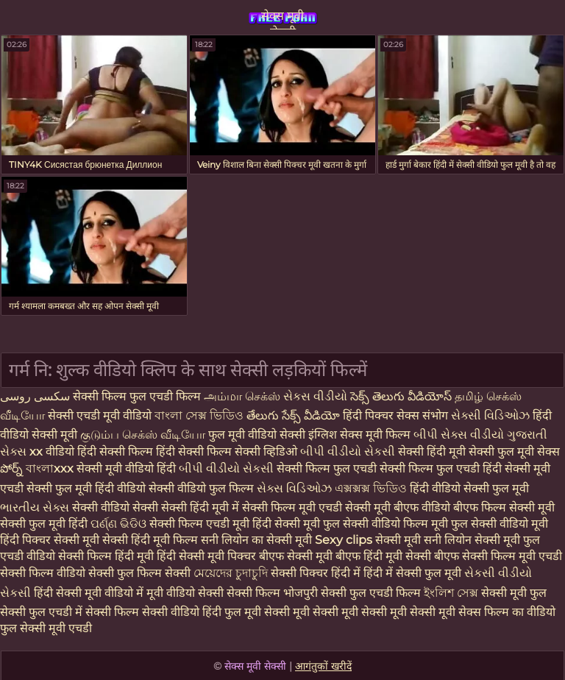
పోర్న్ (13, 468)
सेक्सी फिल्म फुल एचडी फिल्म (138, 396)
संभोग (436, 415)
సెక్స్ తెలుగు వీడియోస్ (402, 396)
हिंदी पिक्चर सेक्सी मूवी (49, 540)
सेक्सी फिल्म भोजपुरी (274, 593)
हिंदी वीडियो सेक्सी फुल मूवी (469, 488)
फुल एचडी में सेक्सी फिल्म (84, 612)
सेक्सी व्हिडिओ (267, 451)
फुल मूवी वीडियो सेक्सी (258, 435)
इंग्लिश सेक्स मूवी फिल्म (360, 435)
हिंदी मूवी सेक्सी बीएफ (411, 556)
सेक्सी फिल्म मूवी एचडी (293, 507)
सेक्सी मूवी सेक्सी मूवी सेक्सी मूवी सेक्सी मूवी (361, 612)
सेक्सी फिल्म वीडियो (44, 573)
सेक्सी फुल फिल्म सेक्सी (140, 573)
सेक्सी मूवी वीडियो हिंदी (128, 468)
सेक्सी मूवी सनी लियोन (423, 540)
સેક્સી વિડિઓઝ (492, 415)
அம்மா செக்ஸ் (242, 396)
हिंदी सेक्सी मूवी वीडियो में (90, 593)
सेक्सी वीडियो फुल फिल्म (203, 488)
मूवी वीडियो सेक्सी (186, 593)
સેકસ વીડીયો (315, 396)
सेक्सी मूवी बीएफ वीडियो (397, 507)
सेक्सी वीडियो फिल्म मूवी (397, 524)
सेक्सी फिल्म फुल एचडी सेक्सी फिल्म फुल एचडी (380, 468)
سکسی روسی (35, 396)
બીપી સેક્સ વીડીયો (460, 435)
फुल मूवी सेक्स (528, 451)
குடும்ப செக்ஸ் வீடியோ (144, 435)
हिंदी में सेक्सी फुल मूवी (413, 573)
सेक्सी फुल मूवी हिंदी (44, 524)
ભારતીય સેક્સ (34, 507)
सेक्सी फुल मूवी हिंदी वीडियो (86, 488)
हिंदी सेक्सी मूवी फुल (296, 524)
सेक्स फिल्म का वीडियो (506, 612)
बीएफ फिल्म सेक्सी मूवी (504, 507)
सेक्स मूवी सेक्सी (282, 19)
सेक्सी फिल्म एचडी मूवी (199, 524)
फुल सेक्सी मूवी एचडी (46, 628)
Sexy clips (345, 540)
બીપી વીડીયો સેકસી (349, 451)
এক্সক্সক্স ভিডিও (371, 488)
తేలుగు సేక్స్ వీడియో (293, 415)
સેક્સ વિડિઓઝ (296, 488)
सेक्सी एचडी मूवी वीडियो (101, 415)
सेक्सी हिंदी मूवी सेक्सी (447, 451)
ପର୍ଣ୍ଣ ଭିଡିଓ (118, 524)
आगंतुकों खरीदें (323, 666)
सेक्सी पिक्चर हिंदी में (317, 573)
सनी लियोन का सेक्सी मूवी (256, 540)
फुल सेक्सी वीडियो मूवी (499, 524)
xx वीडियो (53, 451)
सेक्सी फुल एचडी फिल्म (372, 593)
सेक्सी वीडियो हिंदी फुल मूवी (201, 612)
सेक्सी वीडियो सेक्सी (116, 507)
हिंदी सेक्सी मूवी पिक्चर (206, 556)
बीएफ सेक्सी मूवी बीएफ (309, 556)
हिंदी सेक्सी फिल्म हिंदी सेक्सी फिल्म (156, 451)
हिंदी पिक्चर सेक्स (382, 415)
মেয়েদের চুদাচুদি (232, 573)
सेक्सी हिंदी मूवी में (201, 507)
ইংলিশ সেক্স (452, 593)
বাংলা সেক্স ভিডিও (200, 415)
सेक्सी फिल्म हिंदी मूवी (106, 556)
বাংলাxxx (51, 468)
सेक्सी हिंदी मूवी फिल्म (150, 540)
